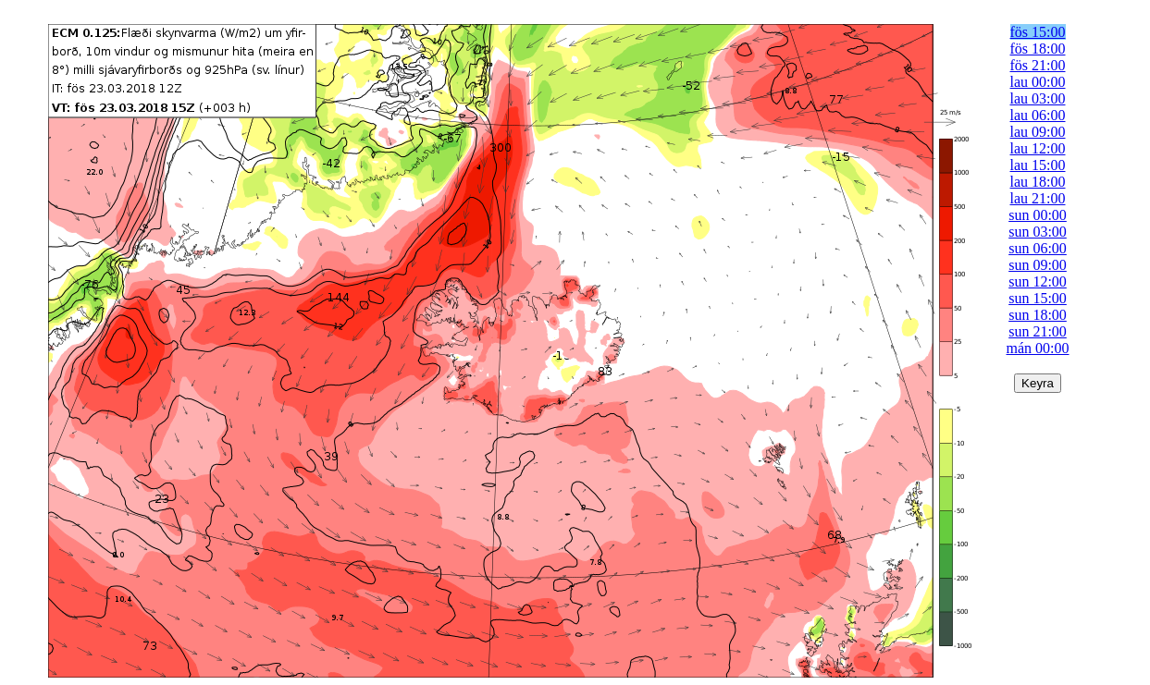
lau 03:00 (1038, 98)
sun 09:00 (1037, 265)
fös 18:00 (1038, 48)
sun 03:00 (1037, 231)
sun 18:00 (1037, 315)
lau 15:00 (1038, 165)
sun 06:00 (1037, 248)
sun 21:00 (1037, 331)
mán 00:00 (1038, 348)
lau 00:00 (1038, 82)
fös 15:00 (1038, 32)
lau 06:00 (1038, 115)
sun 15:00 (1037, 298)
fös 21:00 (1038, 65)
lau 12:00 (1038, 148)
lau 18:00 (1038, 182)
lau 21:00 (1038, 198)
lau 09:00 (1038, 132)
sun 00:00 (1037, 215)
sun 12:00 (1037, 281)
